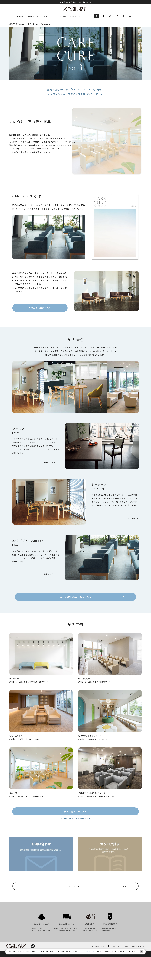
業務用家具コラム (138, 946)
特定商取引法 (114, 946)
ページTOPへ (75, 886)
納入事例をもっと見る (75, 811)
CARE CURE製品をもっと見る (75, 596)
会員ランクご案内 (34, 17)
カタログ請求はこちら (41, 307)
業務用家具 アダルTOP (17, 24)
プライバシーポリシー (99, 946)
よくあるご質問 (60, 17)
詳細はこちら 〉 (51, 462)
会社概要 (125, 946)
